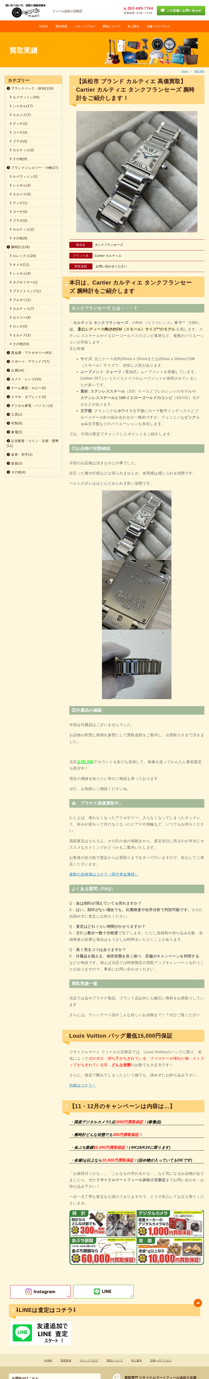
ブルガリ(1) (20, 300)
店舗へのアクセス (158, 26)
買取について (111, 26)
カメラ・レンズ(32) (24, 379)
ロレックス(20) (23, 256)
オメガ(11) (19, 264)
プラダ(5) (18, 141)
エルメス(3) (20, 194)
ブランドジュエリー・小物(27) (32, 168)
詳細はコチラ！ (82, 1085)
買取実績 (199, 71)
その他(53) (19, 344)
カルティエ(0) (22, 150)
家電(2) (14, 432)
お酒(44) (15, 370)
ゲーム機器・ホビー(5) (26, 388)
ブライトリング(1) (25, 291)
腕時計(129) (18, 247)
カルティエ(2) (22, 229)
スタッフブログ (84, 26)
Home (184, 71)
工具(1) (14, 414)
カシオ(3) (18, 326)
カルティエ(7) (22, 308)
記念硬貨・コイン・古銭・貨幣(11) (33, 443)
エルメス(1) (20, 335)
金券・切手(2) (20, 454)
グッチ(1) (18, 203)
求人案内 (133, 26)
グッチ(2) (18, 123)
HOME (43, 26)
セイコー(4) (20, 317)
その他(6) (18, 238)
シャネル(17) (21, 106)
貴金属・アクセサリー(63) (29, 353)
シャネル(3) (20, 185)
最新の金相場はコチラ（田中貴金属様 (102, 874)
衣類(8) (14, 423)
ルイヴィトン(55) (25, 97)
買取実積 (61, 26)
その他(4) (16, 472)
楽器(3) (14, 463)
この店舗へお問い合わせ (181, 10)
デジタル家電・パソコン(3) (30, 405)
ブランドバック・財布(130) (30, 88)
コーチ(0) (18, 212)
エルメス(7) (20, 115)
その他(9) (18, 159)
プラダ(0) (18, 220)
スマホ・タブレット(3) (26, 397)
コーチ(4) (18, 132)
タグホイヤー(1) (24, 282)
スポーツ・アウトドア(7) (28, 361)
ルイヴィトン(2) (24, 176)
